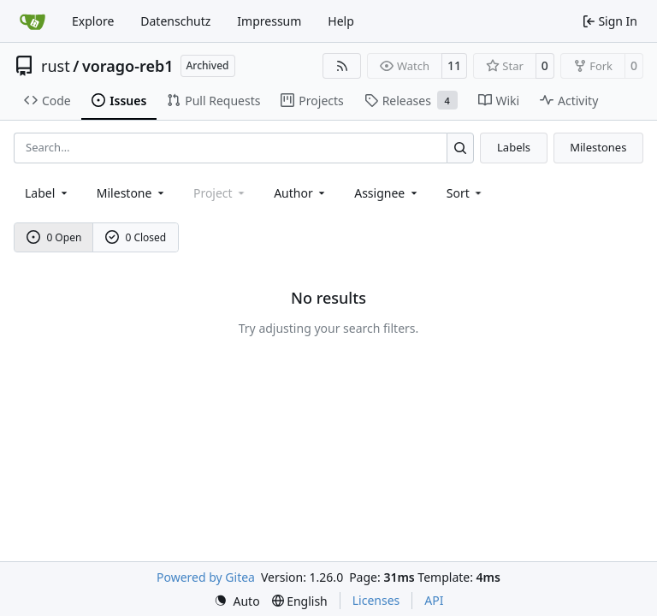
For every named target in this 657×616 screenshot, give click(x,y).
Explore (93, 21)
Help (341, 21)
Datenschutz (175, 21)
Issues (119, 100)
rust (55, 65)
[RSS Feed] (342, 66)
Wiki (499, 100)
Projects (312, 100)
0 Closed (136, 237)
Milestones (598, 147)
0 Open (54, 237)
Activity (569, 100)
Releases (411, 100)
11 (454, 65)
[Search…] (461, 148)
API (433, 600)
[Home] (32, 21)
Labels (513, 147)
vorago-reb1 (128, 65)
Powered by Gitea (206, 577)
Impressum (269, 21)
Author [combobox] (301, 193)
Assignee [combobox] (387, 193)
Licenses (376, 600)
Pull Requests (213, 100)
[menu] (465, 192)
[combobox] (47, 192)
